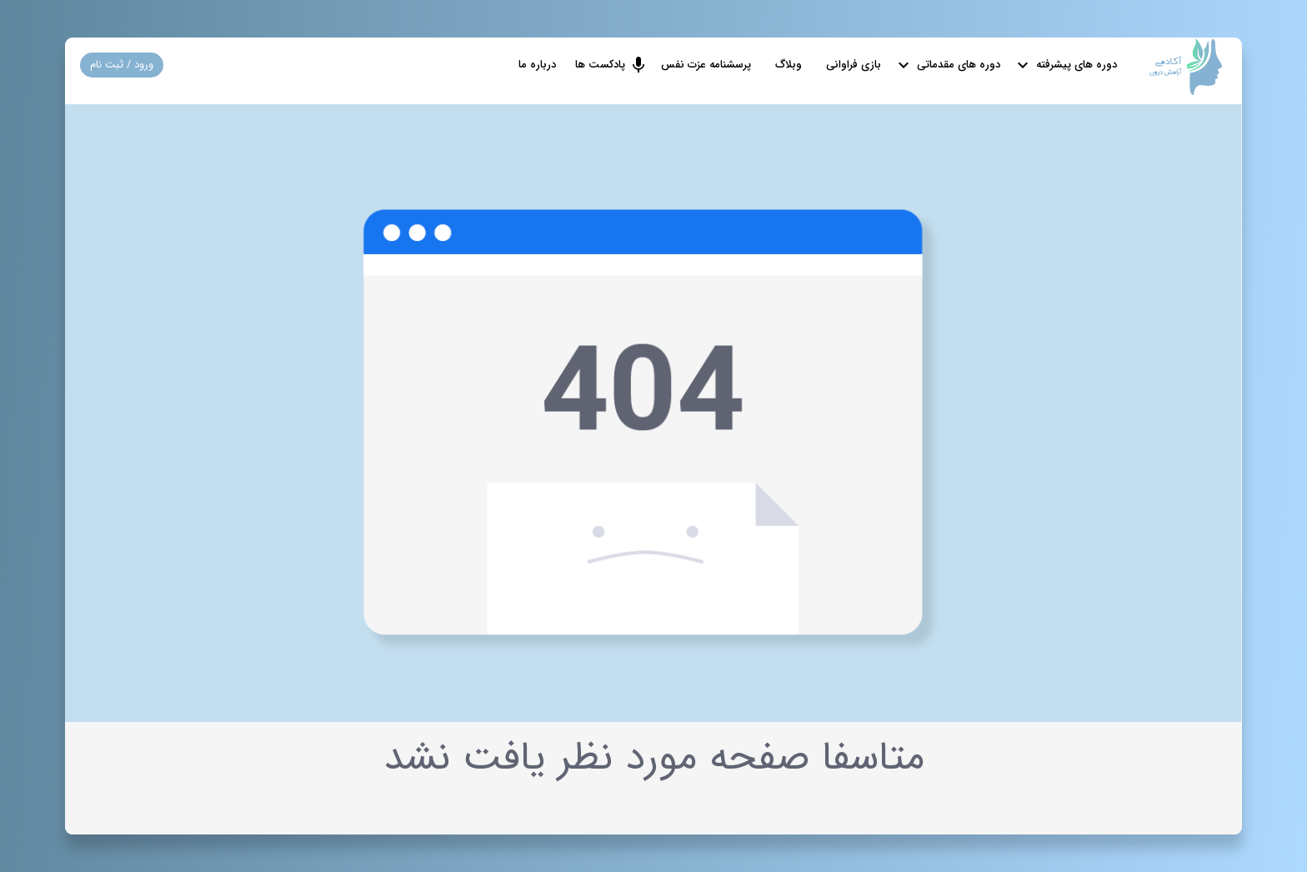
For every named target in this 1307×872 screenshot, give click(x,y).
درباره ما (537, 64)
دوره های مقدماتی (958, 64)
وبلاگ (788, 64)
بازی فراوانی (853, 64)
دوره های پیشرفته (1075, 64)
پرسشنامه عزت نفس (706, 64)
